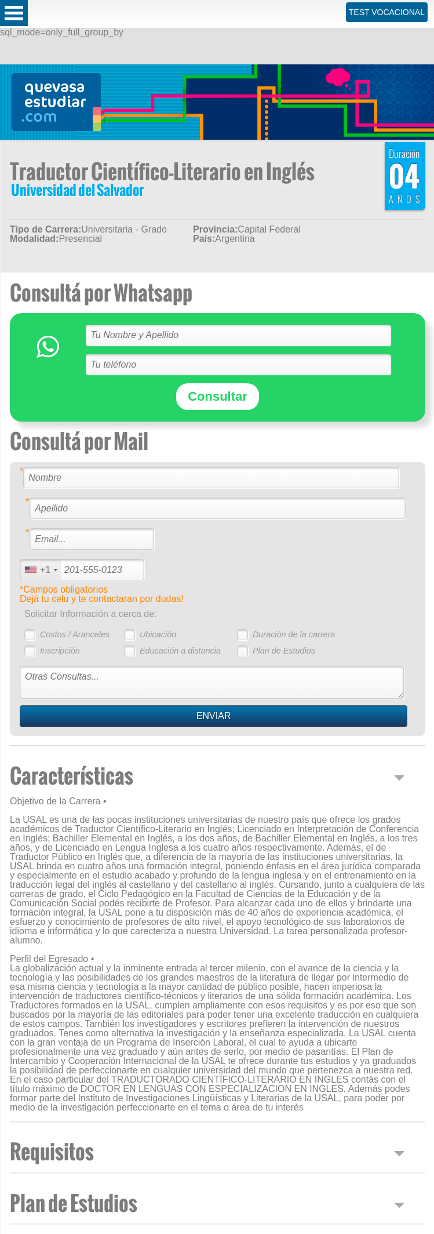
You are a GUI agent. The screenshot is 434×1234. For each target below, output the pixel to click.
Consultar (217, 396)
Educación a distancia (180, 650)
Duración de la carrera (294, 634)
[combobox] (40, 570)
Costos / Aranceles (75, 634)
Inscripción (60, 650)
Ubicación (158, 634)
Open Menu (14, 13)
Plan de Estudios (284, 650)
